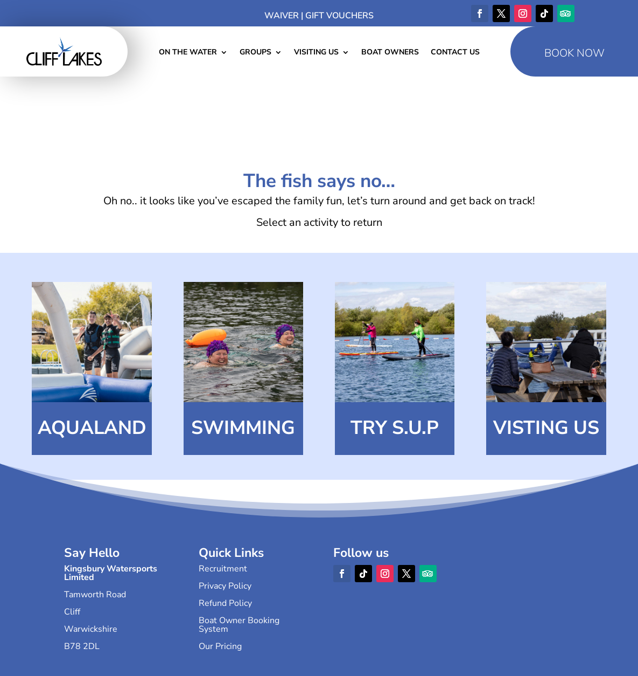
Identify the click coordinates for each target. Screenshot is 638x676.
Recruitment (223, 569)
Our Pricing (220, 646)
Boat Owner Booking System (239, 625)
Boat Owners (390, 53)
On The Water (188, 53)
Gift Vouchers (339, 16)
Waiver (281, 16)
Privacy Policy (225, 586)
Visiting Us (316, 53)
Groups (255, 53)
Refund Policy (225, 603)
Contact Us (455, 53)
